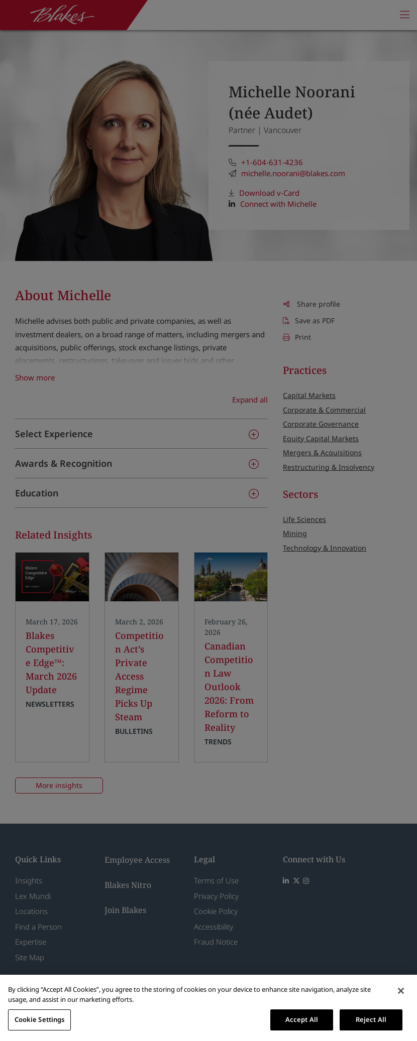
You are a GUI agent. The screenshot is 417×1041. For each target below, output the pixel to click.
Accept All (301, 1019)
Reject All (371, 1019)
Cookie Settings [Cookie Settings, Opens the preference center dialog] (40, 1019)
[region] (208, 1008)
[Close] (401, 991)
